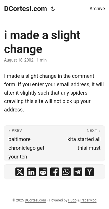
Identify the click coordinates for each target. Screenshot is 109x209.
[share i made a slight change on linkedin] (31, 171)
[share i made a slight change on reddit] (43, 171)
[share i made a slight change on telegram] (78, 171)
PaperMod (89, 200)
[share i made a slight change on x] (19, 171)
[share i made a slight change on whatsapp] (66, 171)
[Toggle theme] (52, 8)
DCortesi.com (25, 9)
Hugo (72, 200)
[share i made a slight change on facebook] (54, 171)
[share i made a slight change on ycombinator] (89, 171)
